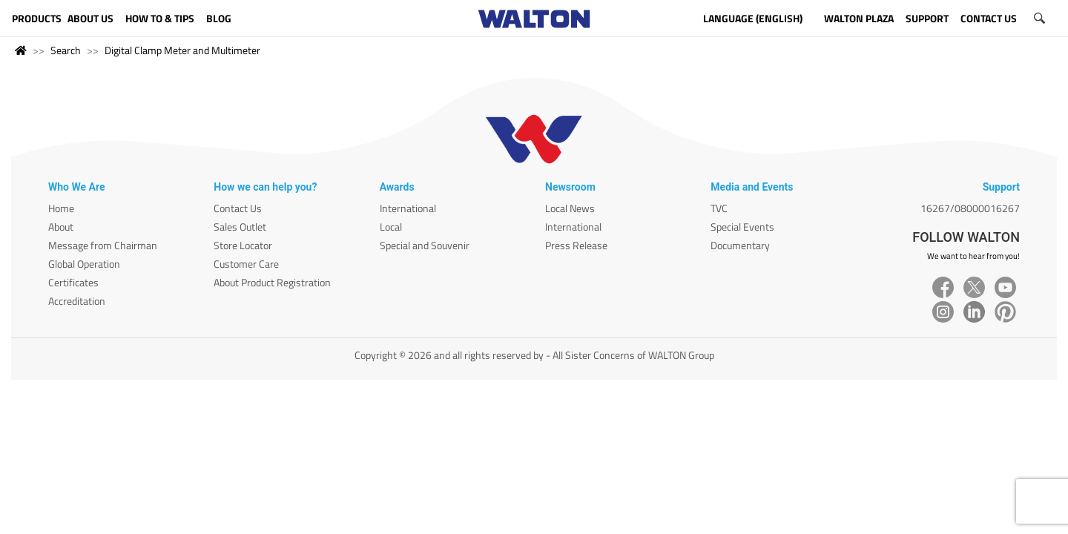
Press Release (576, 245)
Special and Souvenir (424, 245)
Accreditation (76, 301)
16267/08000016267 (970, 208)
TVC (719, 208)
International (408, 208)
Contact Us (238, 208)
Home (61, 208)
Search (65, 50)
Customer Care (246, 263)
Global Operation (84, 263)
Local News (570, 208)
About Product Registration (272, 282)
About (60, 226)
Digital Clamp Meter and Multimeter (182, 50)
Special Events (742, 226)
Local (391, 226)
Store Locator (243, 245)
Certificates (73, 282)
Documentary (740, 245)
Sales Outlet (240, 226)
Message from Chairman (102, 245)
